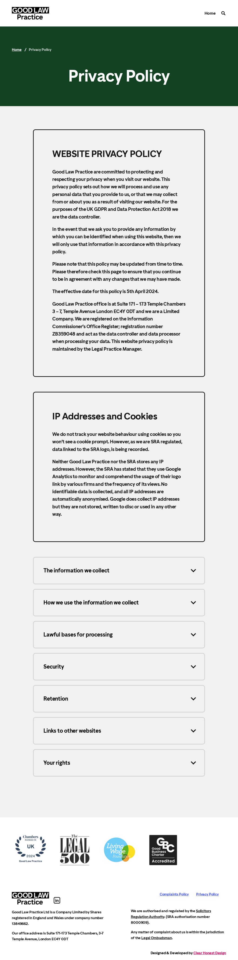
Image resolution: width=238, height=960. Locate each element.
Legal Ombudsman (156, 938)
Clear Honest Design (209, 953)
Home (210, 13)
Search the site (223, 13)
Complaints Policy (174, 894)
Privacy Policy (207, 894)
